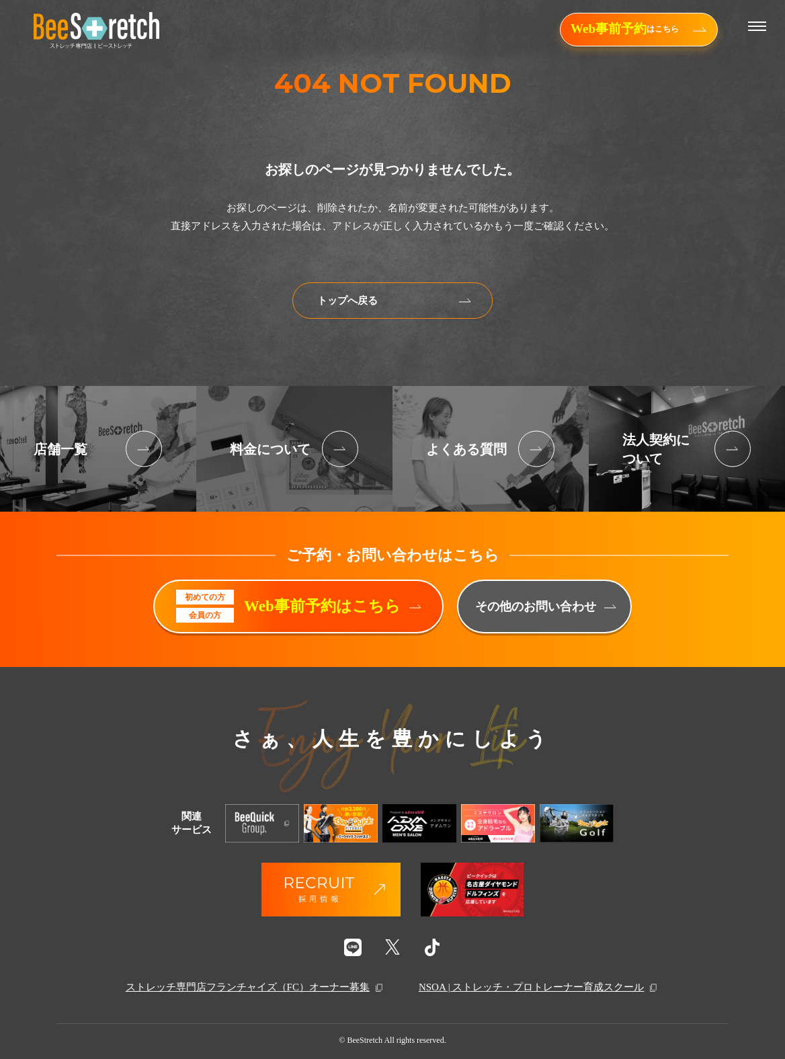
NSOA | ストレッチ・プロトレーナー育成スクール (539, 988)
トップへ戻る (394, 300)
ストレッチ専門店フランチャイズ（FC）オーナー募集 (255, 988)
